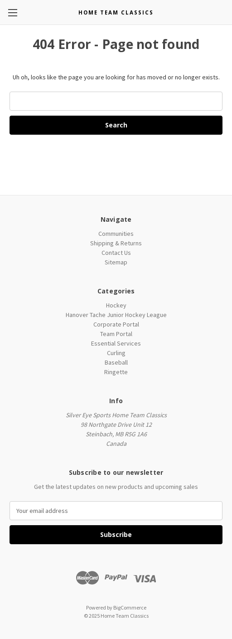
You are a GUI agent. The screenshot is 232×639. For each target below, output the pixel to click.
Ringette (116, 372)
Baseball (116, 362)
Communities (116, 233)
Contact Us (116, 253)
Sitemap (116, 262)
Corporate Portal (116, 324)
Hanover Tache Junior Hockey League (116, 315)
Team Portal (116, 334)
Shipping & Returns (116, 243)
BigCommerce (129, 607)
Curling (116, 353)
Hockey (116, 305)
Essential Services (116, 343)
